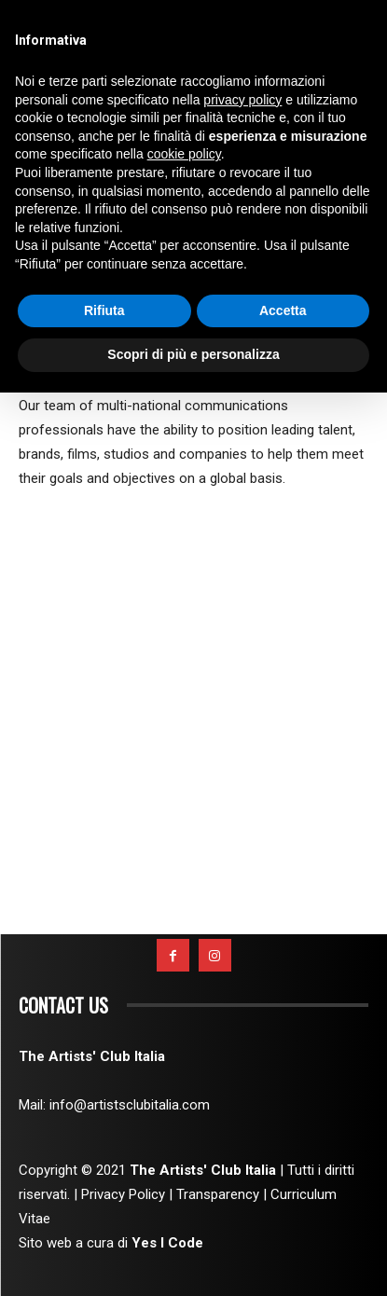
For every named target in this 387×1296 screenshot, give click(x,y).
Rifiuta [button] (104, 310)
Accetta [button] (283, 310)
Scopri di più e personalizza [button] (193, 354)
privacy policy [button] (242, 99)
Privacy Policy (123, 1194)
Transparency (217, 1194)
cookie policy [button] (184, 153)
